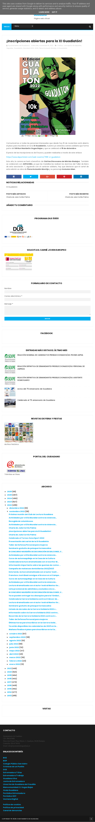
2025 (9, 495)
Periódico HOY (9, 796)
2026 (9, 491)
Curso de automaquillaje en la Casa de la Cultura (32, 558)
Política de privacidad (13, 807)
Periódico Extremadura (14, 793)
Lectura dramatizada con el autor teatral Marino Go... (34, 585)
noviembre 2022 (17, 511)
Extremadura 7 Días (12, 772)
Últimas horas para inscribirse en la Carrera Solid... (33, 623)
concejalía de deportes (72, 46)
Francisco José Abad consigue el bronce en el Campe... (34, 575)
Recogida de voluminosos (21, 521)
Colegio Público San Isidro (15, 764)
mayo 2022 (14, 651)
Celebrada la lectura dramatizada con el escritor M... (34, 562)
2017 (9, 682)
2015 (9, 689)
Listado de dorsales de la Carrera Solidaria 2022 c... (33, 609)
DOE (5, 770)
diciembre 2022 (16, 508)
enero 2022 (14, 664)
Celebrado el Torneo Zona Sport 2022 (26, 538)
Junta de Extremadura (14, 781)
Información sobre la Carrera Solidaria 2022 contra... (34, 613)
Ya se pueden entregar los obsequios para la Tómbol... (34, 596)
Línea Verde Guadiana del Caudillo (19, 784)
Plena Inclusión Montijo (47, 48)
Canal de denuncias (12, 810)
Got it (54, 12)
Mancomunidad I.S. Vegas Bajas (18, 787)
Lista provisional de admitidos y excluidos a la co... (32, 589)
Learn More (44, 12)
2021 (9, 668)
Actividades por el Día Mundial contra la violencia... (33, 518)
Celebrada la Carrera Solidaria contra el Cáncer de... (34, 599)
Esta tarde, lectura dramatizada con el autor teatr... (33, 572)
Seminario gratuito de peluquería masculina (30, 548)
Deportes (10, 48)
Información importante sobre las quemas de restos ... (35, 565)
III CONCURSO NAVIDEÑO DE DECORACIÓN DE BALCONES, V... (36, 552)
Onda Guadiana (10, 790)
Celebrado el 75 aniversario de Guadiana (36, 400)
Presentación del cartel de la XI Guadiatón (29, 541)
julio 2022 (14, 644)
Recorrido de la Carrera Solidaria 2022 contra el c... (33, 616)
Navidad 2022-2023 (30, 48)
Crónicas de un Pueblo (13, 767)
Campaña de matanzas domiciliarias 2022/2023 (31, 568)
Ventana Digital (10, 799)
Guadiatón (18, 48)
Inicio (7, 27)
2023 (9, 502)
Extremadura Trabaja (13, 775)
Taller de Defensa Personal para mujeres (28, 545)
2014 (9, 692)
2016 (9, 685)
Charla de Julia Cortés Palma (22, 528)
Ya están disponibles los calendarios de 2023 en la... (33, 626)
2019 (9, 675)
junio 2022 (14, 647)
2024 (9, 498)
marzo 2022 (15, 657)
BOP (5, 761)
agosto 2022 (15, 640)
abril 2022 (14, 654)
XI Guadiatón (62, 48)
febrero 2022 (15, 661)
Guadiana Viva (10, 778)
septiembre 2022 (17, 637)
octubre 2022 (15, 634)
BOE (5, 758)
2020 (9, 672)
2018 (9, 679)
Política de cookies (12, 804)
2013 (9, 695)
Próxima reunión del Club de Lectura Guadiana (31, 514)
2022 (9, 505)
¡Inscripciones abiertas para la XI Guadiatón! (30, 531)
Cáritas (60, 46)
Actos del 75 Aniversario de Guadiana (34, 389)
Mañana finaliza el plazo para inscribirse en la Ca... (32, 630)
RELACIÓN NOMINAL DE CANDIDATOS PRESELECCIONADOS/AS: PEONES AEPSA (50, 355)
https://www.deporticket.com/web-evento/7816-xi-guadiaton (33, 157)
